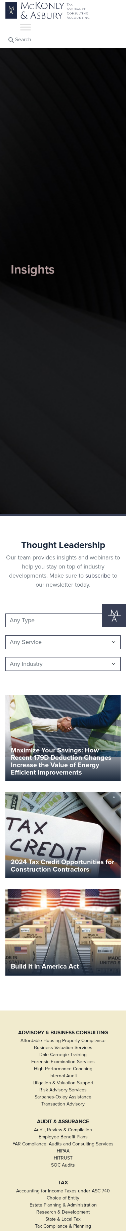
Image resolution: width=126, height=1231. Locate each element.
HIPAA (63, 1150)
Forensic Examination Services (63, 1061)
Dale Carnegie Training (63, 1054)
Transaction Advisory (63, 1103)
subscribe (98, 575)
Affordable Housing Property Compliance (63, 1040)
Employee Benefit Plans (63, 1136)
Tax (63, 1182)
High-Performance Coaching (63, 1068)
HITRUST (63, 1158)
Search (19, 39)
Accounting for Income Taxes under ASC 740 (63, 1190)
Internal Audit (63, 1075)
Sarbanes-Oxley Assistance (63, 1096)
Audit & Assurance (63, 1121)
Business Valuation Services (63, 1047)
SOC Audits (63, 1165)
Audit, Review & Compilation (63, 1129)
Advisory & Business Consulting (63, 1032)
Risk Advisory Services (63, 1089)
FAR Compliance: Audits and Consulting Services (63, 1143)
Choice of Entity (63, 1197)
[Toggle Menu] (25, 27)
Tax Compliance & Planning (63, 1226)
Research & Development (63, 1212)
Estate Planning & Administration (63, 1205)
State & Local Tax (63, 1219)
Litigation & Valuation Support (63, 1082)
